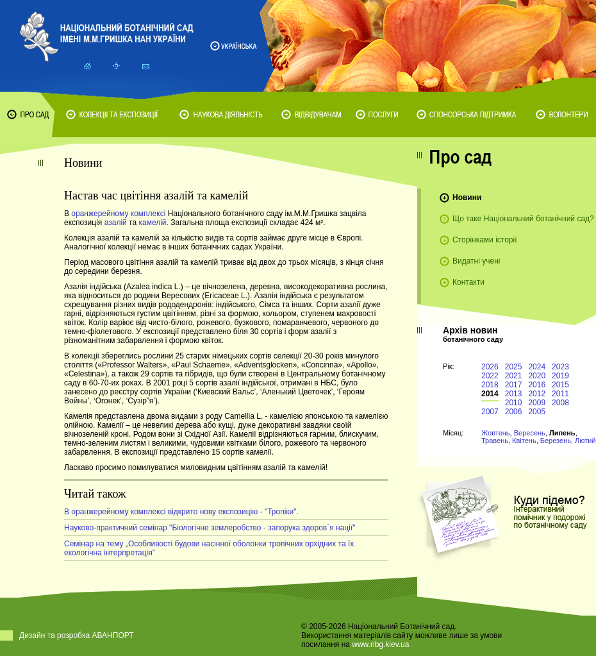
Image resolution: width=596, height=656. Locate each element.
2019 (560, 375)
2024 (536, 366)
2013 (513, 393)
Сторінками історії (484, 239)
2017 (513, 384)
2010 (513, 402)
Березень (555, 440)
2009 (536, 402)
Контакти (468, 282)
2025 (513, 366)
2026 (490, 366)
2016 (536, 384)
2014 (490, 393)
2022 (490, 375)
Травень (494, 440)
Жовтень (495, 433)
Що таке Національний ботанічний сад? (523, 218)
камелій (152, 222)
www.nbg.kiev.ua (380, 644)
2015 (560, 384)
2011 (560, 393)
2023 (560, 366)
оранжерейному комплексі (119, 213)
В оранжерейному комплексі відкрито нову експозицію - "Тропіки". (181, 511)
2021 (513, 375)
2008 (560, 402)
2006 (513, 411)
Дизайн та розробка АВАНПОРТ (76, 635)
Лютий (585, 440)
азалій (115, 222)
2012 (536, 393)
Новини (466, 197)
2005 (536, 411)
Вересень (529, 433)
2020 (536, 375)
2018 (490, 384)
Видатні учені (476, 261)
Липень (562, 433)
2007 (490, 411)
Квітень (524, 440)
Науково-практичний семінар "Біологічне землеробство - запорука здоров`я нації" (210, 527)
